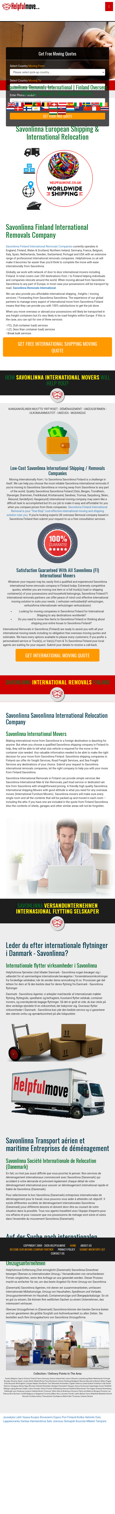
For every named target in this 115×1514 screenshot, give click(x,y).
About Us (86, 1245)
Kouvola (81, 1421)
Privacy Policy (66, 1249)
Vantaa (24, 1421)
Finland (71, 1417)
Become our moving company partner (31, 1249)
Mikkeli (90, 1421)
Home (73, 1245)
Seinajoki (69, 1421)
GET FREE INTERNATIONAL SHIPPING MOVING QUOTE (57, 347)
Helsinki (90, 1417)
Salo (49, 1421)
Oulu (98, 1417)
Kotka (80, 1417)
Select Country (27, 66)
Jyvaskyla (9, 1417)
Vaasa (26, 1417)
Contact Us (57, 1253)
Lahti (19, 1417)
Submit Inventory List (92, 1249)
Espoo (57, 1417)
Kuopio (35, 1417)
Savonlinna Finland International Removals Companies (39, 246)
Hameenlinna (38, 1421)
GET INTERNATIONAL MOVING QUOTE (57, 655)
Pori (64, 1417)
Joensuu (58, 1421)
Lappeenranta (11, 1421)
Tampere (101, 1421)
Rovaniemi (46, 1417)
